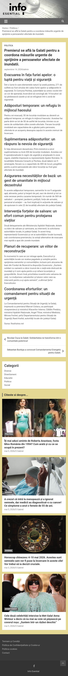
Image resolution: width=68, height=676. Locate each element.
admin (26, 69)
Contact (6, 653)
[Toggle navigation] (6, 21)
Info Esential (33, 671)
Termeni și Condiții (11, 641)
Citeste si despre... (16, 395)
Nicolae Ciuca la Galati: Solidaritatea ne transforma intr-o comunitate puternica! (34, 339)
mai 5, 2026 (9, 451)
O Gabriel (19, 451)
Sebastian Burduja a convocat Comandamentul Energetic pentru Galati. (34, 351)
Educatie (8, 378)
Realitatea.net (17, 323)
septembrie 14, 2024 (13, 69)
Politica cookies (9, 649)
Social (7, 385)
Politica (8, 45)
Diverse (7, 371)
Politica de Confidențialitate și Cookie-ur (21, 645)
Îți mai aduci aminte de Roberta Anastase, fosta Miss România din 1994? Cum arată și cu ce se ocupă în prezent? (31, 444)
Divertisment (10, 374)
